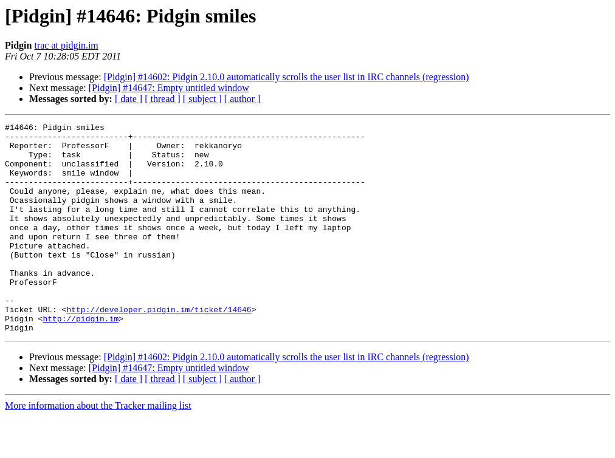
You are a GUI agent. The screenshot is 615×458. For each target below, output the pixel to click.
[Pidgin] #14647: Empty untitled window (169, 88)
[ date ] (128, 99)
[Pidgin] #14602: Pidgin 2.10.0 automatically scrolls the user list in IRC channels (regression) (286, 77)
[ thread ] (162, 99)
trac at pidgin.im (66, 45)
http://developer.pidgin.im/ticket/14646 (158, 347)
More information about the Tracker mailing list (98, 447)
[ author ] (242, 99)
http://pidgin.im (81, 358)
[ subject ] (202, 99)
